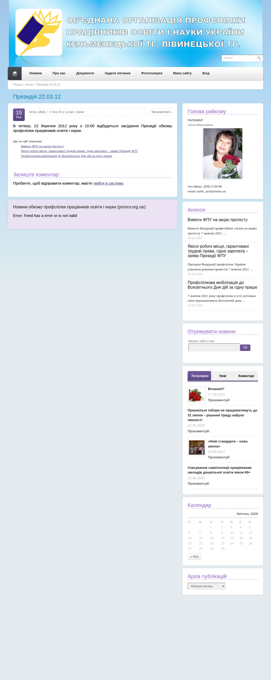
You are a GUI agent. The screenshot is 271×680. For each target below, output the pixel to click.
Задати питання (118, 73)
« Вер (195, 556)
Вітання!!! (216, 389)
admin (42, 111)
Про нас (59, 73)
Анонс (29, 84)
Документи (85, 73)
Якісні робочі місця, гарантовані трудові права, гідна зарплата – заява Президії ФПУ (79, 151)
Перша (17, 84)
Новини (35, 73)
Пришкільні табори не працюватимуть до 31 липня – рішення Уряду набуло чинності (222, 415)
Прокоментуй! (219, 400)
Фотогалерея (151, 73)
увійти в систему (108, 183)
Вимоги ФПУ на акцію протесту (42, 146)
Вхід (206, 73)
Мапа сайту (182, 73)
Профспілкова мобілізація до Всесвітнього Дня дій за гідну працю (66, 155)
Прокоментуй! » (162, 111)
